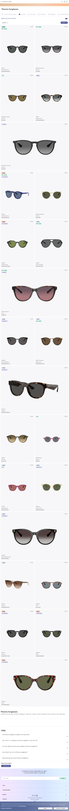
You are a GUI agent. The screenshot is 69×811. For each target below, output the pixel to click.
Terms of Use (62, 804)
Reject (45, 808)
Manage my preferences (6, 808)
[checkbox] (66, 18)
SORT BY (5, 22)
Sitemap (35, 801)
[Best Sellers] (31, 14)
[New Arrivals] (42, 14)
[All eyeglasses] (52, 14)
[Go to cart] (64, 1)
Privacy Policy (53, 804)
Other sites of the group (35, 799)
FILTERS (64, 22)
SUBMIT (63, 778)
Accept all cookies (60, 808)
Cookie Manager (22, 806)
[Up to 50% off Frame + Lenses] (9, 14)
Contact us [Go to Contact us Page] (6, 766)
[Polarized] (22, 14)
